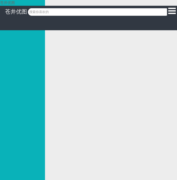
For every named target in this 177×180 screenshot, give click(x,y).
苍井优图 (16, 11)
